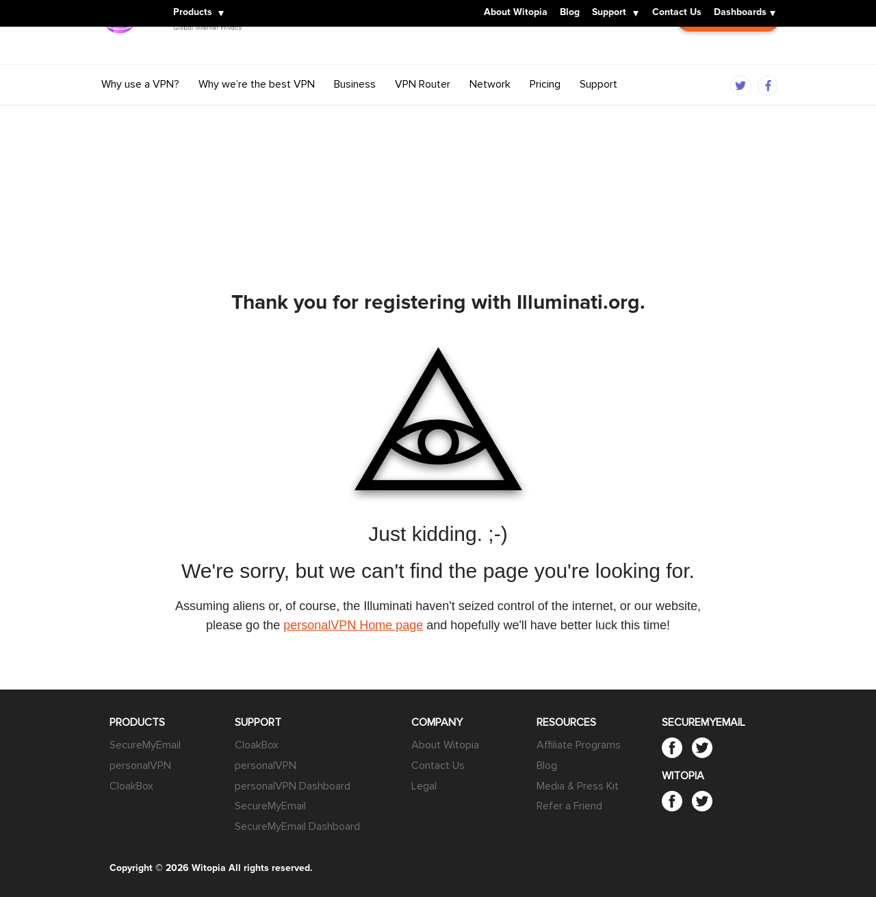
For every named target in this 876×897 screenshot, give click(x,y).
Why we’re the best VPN (256, 111)
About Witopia (516, 13)
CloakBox (131, 786)
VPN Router (422, 111)
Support (609, 13)
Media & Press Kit (578, 786)
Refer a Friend (569, 806)
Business (355, 111)
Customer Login (728, 59)
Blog (570, 13)
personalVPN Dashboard (292, 786)
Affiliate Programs (579, 745)
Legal (424, 786)
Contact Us (676, 13)
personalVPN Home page (353, 625)
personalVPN (140, 765)
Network (490, 111)
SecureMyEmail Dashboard (297, 826)
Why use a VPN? (140, 111)
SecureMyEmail (145, 745)
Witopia (123, 5)
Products (192, 13)
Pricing (545, 111)
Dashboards (740, 13)
